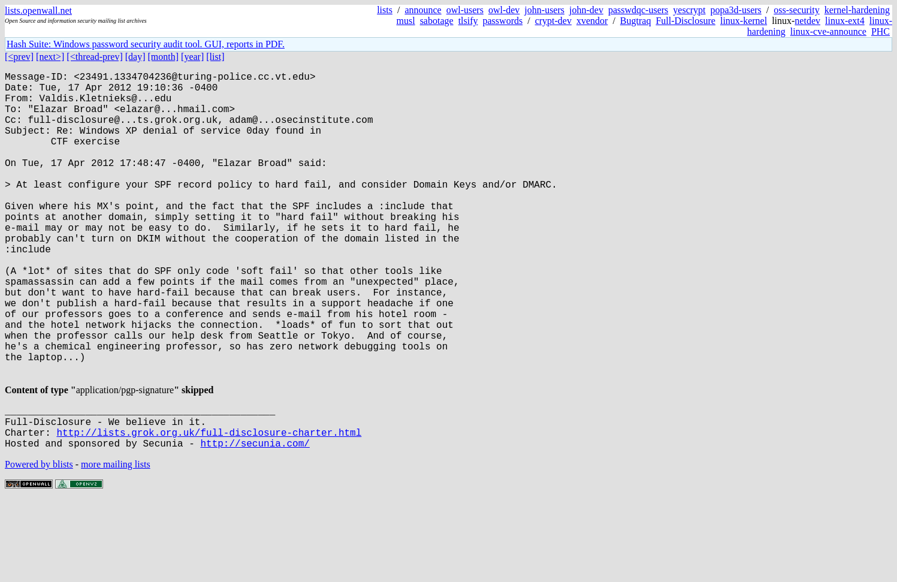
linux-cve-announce (828, 31)
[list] (215, 57)
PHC (880, 31)
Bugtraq (635, 21)
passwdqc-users (638, 10)
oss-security (796, 10)
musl (406, 21)
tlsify (468, 21)
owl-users (465, 10)
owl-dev (504, 10)
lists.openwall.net (38, 10)
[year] (192, 57)
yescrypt (689, 10)
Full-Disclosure (685, 21)
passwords (503, 21)
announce (422, 10)
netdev (807, 21)
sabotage (437, 21)
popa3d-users (736, 10)
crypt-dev (553, 21)
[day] (135, 57)
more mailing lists (115, 546)
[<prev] (19, 57)
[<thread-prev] (94, 57)
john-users (544, 10)
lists (384, 10)
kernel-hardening (857, 10)
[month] (163, 57)
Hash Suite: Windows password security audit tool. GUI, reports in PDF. (146, 44)
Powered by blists (39, 546)
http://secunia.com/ (254, 524)
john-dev (586, 10)
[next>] (50, 57)
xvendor (592, 21)
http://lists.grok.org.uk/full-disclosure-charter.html (208, 511)
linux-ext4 (845, 21)
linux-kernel (743, 21)
